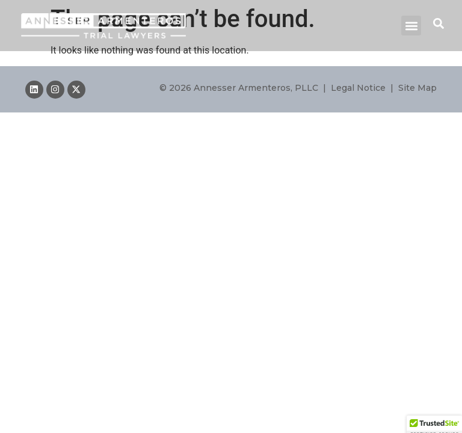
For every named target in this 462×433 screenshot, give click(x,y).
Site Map (417, 87)
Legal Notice (358, 87)
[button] (411, 25)
